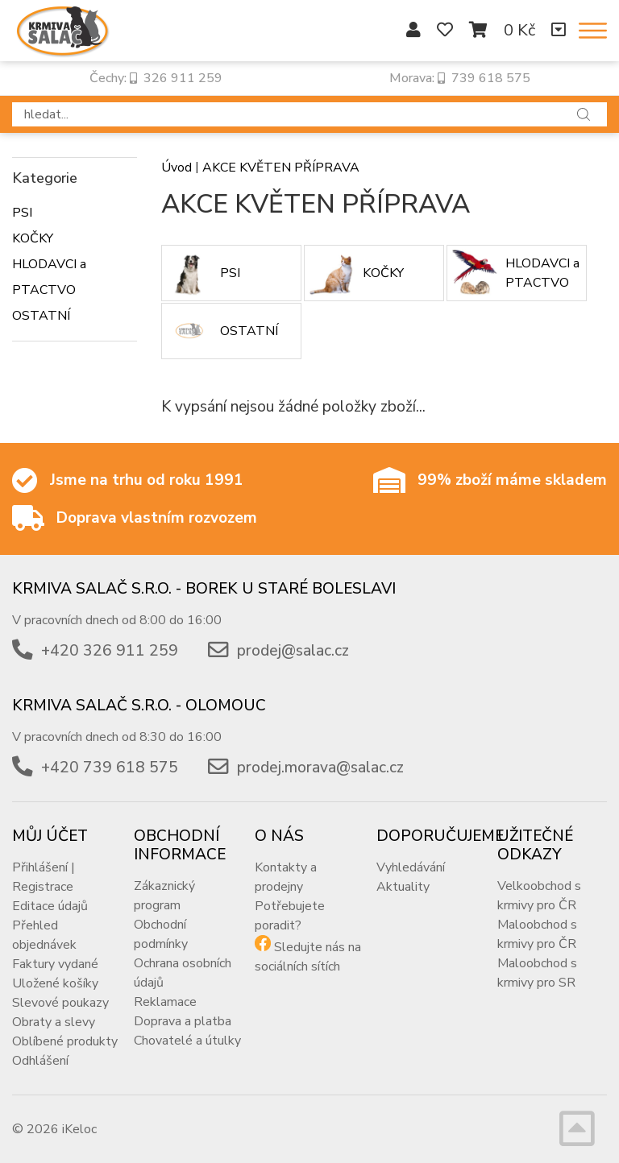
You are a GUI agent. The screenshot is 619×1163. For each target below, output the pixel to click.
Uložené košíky (55, 983)
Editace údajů (50, 906)
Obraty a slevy (53, 1022)
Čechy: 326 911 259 (155, 78)
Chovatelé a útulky (187, 1040)
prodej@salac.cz (293, 650)
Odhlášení (40, 1061)
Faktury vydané (55, 964)
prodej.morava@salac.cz (320, 767)
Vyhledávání (410, 867)
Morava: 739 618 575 (459, 78)
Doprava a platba (182, 1021)
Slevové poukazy (60, 1003)
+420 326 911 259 (109, 650)
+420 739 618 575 (109, 767)
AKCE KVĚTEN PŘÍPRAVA (280, 167)
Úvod (176, 167)
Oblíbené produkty (65, 1041)
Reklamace (165, 1002)
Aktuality (403, 887)
